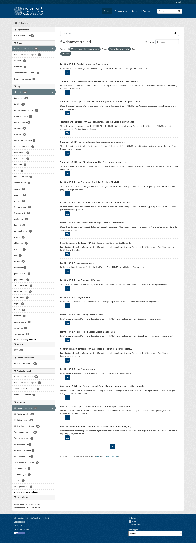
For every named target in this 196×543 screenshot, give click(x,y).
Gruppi (134, 11)
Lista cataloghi (20, 521)
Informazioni (146, 11)
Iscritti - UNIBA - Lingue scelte (75, 297)
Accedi (178, 2)
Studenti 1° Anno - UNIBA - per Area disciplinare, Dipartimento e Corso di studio (99, 81)
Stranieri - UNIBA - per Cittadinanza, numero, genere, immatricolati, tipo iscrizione (100, 101)
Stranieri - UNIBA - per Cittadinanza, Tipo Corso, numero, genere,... (92, 142)
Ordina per (150, 41)
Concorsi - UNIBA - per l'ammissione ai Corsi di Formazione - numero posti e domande (102, 386)
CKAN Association (21, 529)
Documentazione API (110, 456)
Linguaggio (133, 529)
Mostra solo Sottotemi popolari (27, 492)
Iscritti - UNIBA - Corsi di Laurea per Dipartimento (84, 64)
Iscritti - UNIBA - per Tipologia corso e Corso (81, 314)
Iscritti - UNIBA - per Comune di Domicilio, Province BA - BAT (89, 182)
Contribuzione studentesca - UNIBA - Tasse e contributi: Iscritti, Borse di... (96, 243)
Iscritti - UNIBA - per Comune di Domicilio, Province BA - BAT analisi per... (95, 202)
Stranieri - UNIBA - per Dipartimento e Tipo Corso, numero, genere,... (93, 162)
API (97, 456)
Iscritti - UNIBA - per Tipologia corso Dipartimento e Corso (88, 331)
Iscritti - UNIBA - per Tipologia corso (77, 369)
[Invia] (179, 11)
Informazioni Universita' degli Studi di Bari (31, 517)
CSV (67, 72)
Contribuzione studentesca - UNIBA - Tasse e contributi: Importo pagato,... (96, 348)
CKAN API (18, 525)
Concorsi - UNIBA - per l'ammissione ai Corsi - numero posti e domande (95, 406)
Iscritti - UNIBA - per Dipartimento (77, 263)
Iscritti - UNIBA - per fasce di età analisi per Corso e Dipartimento (92, 222)
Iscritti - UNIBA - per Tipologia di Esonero (80, 280)
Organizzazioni (121, 11)
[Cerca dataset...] (169, 11)
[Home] (16, 23)
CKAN (133, 521)
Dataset (107, 11)
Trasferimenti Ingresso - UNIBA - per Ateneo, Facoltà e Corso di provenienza (97, 121)
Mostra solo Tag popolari (25, 339)
